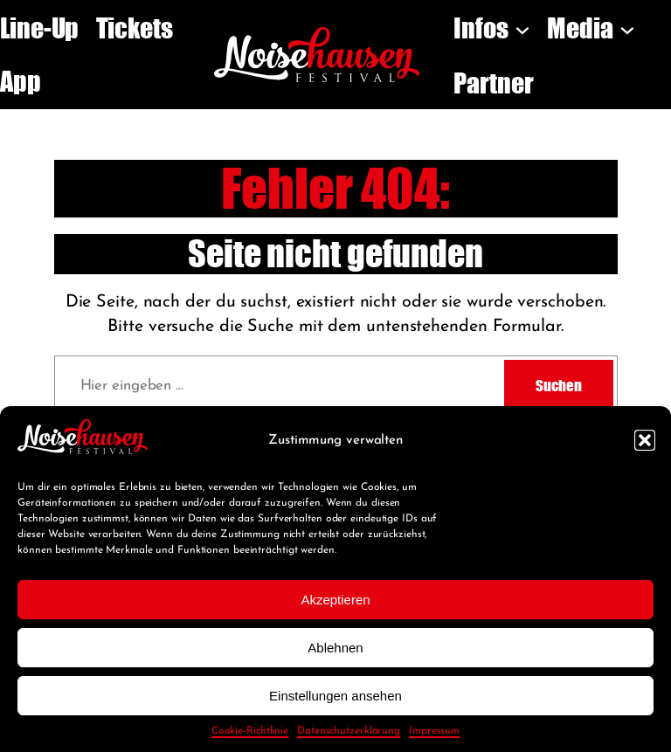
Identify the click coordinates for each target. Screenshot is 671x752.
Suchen (558, 385)
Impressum (434, 731)
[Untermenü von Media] (627, 28)
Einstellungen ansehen (335, 695)
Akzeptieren (335, 599)
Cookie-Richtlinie (249, 731)
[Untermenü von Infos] (522, 28)
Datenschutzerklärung (348, 731)
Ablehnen (335, 647)
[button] (645, 440)
